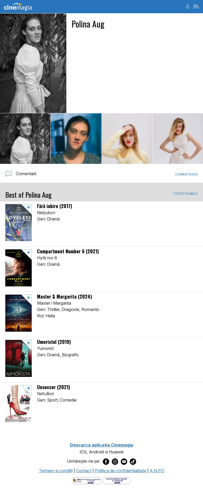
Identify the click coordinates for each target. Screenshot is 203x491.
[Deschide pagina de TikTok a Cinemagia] (133, 461)
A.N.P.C (157, 470)
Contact (83, 470)
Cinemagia (18, 6)
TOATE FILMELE (185, 194)
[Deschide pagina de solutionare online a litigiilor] (116, 480)
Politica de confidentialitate (120, 470)
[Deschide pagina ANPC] (86, 480)
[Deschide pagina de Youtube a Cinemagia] (124, 461)
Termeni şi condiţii (56, 470)
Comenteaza (186, 174)
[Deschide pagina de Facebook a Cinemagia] (106, 461)
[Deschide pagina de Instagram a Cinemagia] (115, 461)
